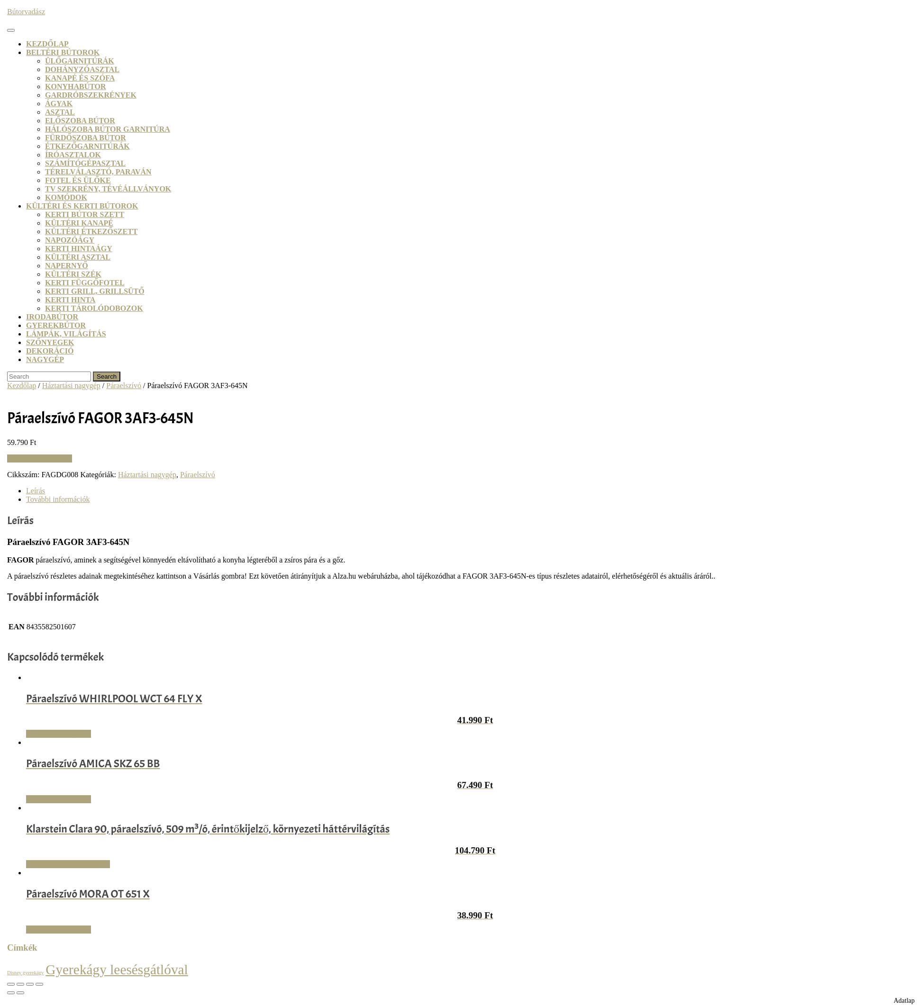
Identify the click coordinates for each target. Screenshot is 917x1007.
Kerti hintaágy (78, 249)
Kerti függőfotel (85, 283)
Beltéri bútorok (63, 52)
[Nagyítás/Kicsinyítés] (11, 984)
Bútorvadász (26, 12)
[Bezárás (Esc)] (39, 984)
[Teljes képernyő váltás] (20, 984)
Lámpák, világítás (66, 334)
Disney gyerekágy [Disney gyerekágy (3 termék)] (25, 972)
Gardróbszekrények (90, 95)
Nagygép (45, 359)
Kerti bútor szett (84, 214)
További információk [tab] (58, 499)
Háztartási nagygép (71, 385)
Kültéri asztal (77, 257)
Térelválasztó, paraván (98, 172)
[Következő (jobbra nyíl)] (20, 992)
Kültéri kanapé (79, 223)
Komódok (66, 197)
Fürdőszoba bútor (85, 138)
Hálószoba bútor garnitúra (107, 129)
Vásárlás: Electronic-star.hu (68, 864)
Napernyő (66, 266)
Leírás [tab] (35, 491)
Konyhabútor (75, 86)
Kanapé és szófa (80, 78)
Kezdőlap (47, 44)
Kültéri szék (73, 274)
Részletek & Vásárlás (39, 458)
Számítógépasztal (85, 163)
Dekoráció (49, 351)
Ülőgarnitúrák (79, 61)
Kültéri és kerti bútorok (82, 206)
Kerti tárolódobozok (94, 308)
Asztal (60, 112)
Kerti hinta (70, 300)
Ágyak (59, 104)
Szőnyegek (50, 342)
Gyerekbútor (56, 325)
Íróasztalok (73, 155)
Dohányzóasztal (82, 69)
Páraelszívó (123, 385)
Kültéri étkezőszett (91, 231)
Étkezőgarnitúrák (87, 146)
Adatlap (904, 1000)
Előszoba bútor (80, 121)
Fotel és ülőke (78, 180)
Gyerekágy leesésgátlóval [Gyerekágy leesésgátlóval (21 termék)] (116, 969)
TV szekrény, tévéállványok (108, 189)
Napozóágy (69, 240)
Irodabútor (52, 317)
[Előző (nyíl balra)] (11, 992)
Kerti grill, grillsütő (95, 291)
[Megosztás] (30, 984)
